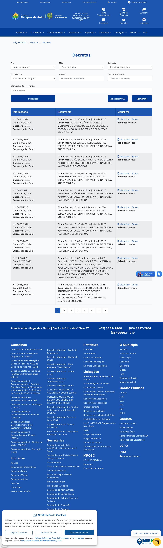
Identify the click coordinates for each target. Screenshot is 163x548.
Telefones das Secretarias (132, 440)
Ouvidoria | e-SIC (128, 423)
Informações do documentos (23, 86)
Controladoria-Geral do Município (63, 466)
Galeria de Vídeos (19, 475)
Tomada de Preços (92, 442)
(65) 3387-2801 (140, 328)
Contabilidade (54, 462)
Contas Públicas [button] (55, 32)
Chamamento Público (93, 387)
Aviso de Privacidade (60, 538)
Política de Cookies (43, 538)
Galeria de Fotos (19, 471)
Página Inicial (19, 42)
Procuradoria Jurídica (57, 485)
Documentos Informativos (23, 467)
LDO (122, 396)
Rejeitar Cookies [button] (19, 532)
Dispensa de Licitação (94, 411)
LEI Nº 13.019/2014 (92, 460)
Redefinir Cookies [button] (129, 456)
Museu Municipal (128, 382)
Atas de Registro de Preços (96, 383)
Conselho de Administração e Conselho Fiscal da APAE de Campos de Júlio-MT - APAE (25, 363)
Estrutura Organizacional (95, 365)
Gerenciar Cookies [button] (79, 532)
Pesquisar (33, 98)
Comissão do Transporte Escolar (27, 349)
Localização (125, 357)
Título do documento (116, 74)
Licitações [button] (120, 32)
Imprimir (142, 98)
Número (62, 74)
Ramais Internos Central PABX (134, 435)
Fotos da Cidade (128, 353)
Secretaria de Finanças (58, 509)
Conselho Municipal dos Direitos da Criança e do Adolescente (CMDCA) (62, 410)
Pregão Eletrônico (92, 434)
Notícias (15, 483)
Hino (122, 374)
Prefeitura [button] (21, 32)
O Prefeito (88, 349)
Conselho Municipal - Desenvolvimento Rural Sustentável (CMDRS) (22, 424)
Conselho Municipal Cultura (60, 385)
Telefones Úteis (127, 431)
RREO (122, 413)
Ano (12, 63)
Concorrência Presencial (95, 403)
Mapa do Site (66, 2)
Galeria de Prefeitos (93, 357)
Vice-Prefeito (89, 353)
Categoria (112, 63)
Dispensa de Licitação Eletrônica (99, 415)
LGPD (124, 446)
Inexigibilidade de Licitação (96, 419)
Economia (124, 361)
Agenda (14, 463)
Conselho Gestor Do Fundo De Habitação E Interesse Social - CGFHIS (25, 374)
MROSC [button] (134, 32)
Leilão (86, 430)
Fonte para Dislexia (89, 2)
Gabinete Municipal (56, 470)
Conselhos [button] (104, 32)
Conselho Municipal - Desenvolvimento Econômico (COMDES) (25, 414)
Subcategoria (16, 74)
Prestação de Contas (93, 468)
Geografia (124, 365)
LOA (122, 400)
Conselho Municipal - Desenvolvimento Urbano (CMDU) (23, 435)
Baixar (135, 119)
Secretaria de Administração (60, 490)
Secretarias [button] (74, 32)
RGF (122, 409)
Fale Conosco (126, 427)
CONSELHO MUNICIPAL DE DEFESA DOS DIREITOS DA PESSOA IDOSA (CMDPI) (60, 400)
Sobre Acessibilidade (137, 2)
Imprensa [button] (89, 32)
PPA (122, 405)
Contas (123, 392)
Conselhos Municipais (93, 361)
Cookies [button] (112, 2)
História (123, 349)
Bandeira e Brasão (128, 378)
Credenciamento (91, 407)
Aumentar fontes (22, 2)
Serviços (34, 42)
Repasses (87, 464)
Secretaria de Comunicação (60, 494)
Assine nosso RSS (20, 491)
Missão (123, 370)
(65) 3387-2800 (110, 328)
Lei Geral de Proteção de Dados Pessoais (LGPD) (41, 540)
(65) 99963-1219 (123, 332)
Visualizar (124, 119)
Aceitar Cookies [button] (48, 532)
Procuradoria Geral (56, 481)
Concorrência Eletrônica (95, 398)
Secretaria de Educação (58, 505)
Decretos (46, 42)
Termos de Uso (77, 538)
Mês (61, 63)
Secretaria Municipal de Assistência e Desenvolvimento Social (62, 448)
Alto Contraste (45, 2)
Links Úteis (16, 487)
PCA (145, 32)
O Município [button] (37, 32)
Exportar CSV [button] (117, 98)
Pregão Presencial (92, 438)
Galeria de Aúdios (19, 479)
